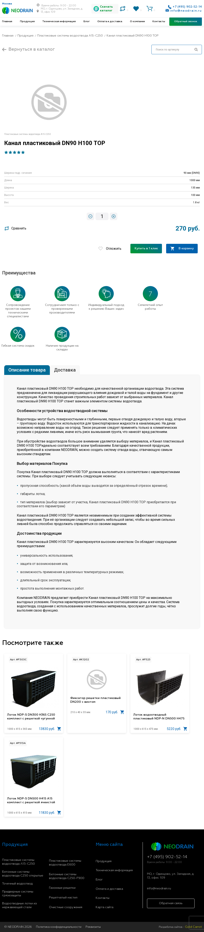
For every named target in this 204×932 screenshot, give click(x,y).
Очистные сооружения (65, 907)
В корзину (182, 249)
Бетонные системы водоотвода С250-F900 (66, 876)
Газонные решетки (62, 887)
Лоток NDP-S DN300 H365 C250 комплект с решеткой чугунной (31, 716)
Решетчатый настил (63, 897)
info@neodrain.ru (186, 10)
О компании (137, 21)
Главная (7, 21)
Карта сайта (104, 907)
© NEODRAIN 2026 (18, 926)
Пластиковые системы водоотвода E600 (65, 862)
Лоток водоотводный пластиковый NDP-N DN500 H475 (158, 716)
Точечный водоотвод (17, 883)
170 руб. (115, 712)
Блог (86, 21)
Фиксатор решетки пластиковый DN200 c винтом (95, 700)
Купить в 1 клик (146, 248)
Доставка (65, 370)
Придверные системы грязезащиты (17, 893)
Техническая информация (59, 21)
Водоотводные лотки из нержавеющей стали (19, 905)
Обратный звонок (185, 21)
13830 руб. (50, 729)
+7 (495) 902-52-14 (187, 6)
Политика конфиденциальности (58, 926)
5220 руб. (177, 729)
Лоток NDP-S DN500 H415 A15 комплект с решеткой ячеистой (31, 800)
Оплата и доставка (109, 21)
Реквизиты (93, 926)
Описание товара (27, 370)
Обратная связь (171, 903)
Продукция (27, 21)
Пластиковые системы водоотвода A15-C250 (18, 862)
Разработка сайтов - (180, 926)
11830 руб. (50, 813)
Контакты (158, 21)
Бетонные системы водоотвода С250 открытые (22, 873)
